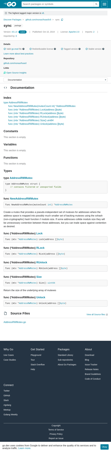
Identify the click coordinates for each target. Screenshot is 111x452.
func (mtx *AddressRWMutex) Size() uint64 (31, 120)
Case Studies (10, 360)
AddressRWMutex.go (15, 322)
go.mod (15, 49)
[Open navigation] (104, 4)
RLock (40, 247)
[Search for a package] (58, 4)
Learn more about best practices (18, 53)
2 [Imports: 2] (90, 32)
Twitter (7, 391)
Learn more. (24, 448)
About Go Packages (67, 364)
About (88, 349)
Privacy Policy (56, 434)
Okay (104, 447)
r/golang (7, 405)
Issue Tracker (91, 364)
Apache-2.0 (74, 32)
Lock (39, 233)
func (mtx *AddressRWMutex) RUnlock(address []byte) (37, 117)
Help (33, 369)
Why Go (8, 349)
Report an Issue (56, 438)
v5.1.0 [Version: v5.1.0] (11, 32)
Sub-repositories (65, 360)
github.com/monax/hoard (15, 63)
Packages (63, 349)
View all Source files (96, 314)
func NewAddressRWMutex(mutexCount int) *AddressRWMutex (42, 106)
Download (89, 355)
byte (60, 239)
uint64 (51, 283)
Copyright (56, 425)
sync (57, 19)
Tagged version (71, 49)
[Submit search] (96, 4)
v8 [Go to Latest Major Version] (43, 13)
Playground (36, 355)
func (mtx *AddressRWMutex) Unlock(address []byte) (36, 124)
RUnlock (41, 262)
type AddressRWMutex (16, 102)
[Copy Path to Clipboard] (62, 19)
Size (39, 276)
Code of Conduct (92, 379)
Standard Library (65, 355)
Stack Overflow (38, 364)
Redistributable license (42, 49)
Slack (6, 400)
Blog (87, 360)
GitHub (7, 395)
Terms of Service (56, 430)
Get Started (37, 349)
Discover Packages (12, 19)
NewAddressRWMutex (24, 198)
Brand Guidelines (93, 374)
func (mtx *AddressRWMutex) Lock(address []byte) (35, 109)
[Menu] (55, 80)
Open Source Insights (15, 73)
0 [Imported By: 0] (10, 36)
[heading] (13, 4)
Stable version (94, 49)
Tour (33, 360)
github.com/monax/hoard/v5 (38, 19)
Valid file (14, 49)
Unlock (40, 297)
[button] (5, 49)
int (49, 205)
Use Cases (9, 355)
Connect (9, 385)
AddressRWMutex (21, 177)
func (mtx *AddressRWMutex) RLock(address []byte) (35, 113)
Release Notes (92, 369)
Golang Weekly (11, 414)
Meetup (7, 410)
